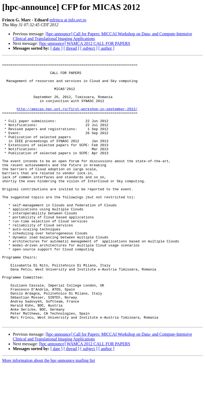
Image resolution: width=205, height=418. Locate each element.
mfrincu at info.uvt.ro (67, 20)
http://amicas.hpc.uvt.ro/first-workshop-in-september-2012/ (77, 119)
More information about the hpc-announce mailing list (48, 413)
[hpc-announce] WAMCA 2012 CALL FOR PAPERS (84, 43)
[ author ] (106, 48)
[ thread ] (71, 48)
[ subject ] (88, 48)
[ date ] (56, 48)
